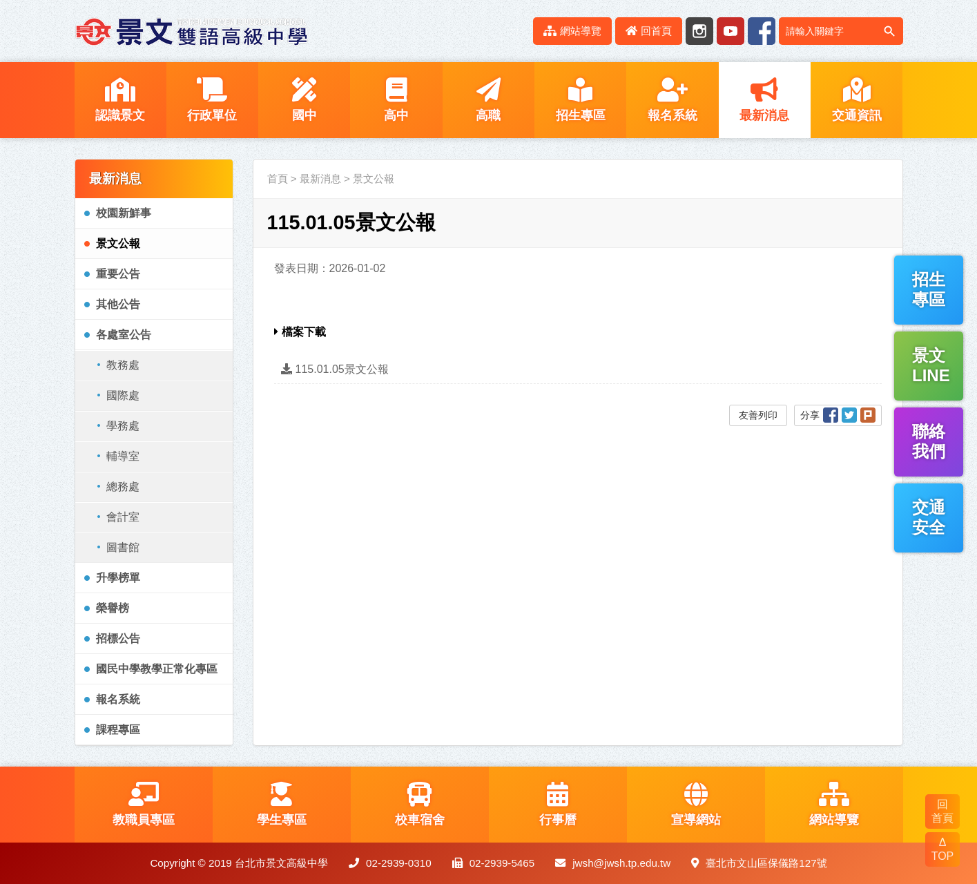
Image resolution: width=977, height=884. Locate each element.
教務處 (122, 365)
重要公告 (118, 274)
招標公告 (118, 638)
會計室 (122, 517)
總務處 (122, 486)
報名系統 (118, 699)
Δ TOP (942, 849)
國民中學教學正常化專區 (156, 669)
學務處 (122, 426)
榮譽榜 (112, 608)
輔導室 (122, 456)
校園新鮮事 (123, 213)
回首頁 (649, 31)
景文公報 (118, 243)
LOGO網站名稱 (192, 31)
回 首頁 (942, 811)
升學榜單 (118, 578)
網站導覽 (572, 31)
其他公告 (118, 304)
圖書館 (122, 547)
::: (514, 31)
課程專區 (118, 730)
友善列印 (758, 415)
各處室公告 (123, 334)
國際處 (122, 395)
